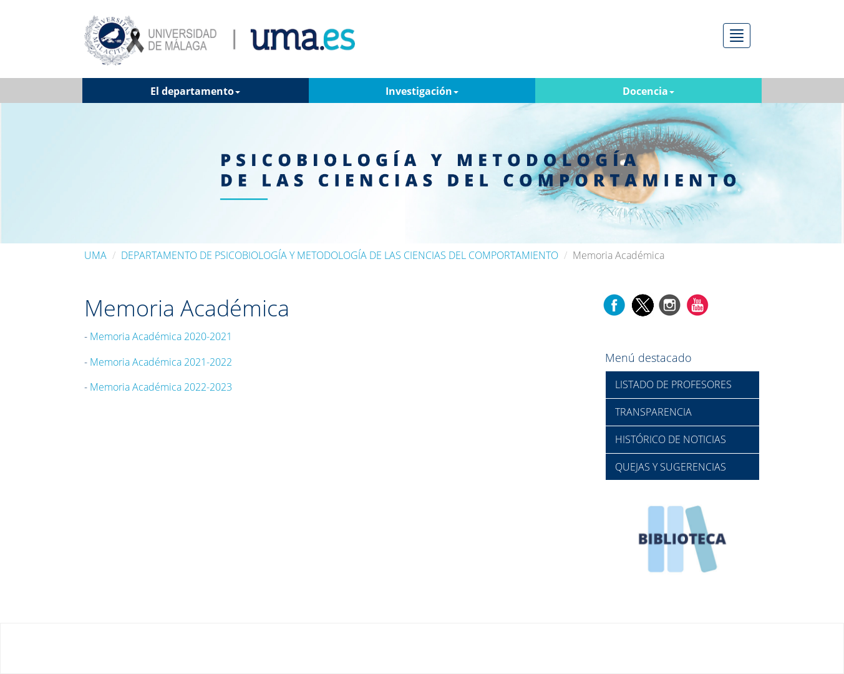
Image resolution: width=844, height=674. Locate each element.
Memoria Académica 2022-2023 (161, 387)
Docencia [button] (648, 91)
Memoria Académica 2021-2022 (161, 362)
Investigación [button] (422, 91)
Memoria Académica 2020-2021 (161, 336)
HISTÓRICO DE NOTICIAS (670, 439)
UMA (95, 255)
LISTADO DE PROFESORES (673, 384)
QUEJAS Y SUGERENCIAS (670, 467)
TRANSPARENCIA (653, 412)
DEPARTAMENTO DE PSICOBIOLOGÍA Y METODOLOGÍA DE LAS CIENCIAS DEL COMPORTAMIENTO (339, 255)
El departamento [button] (195, 91)
